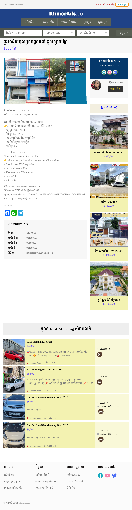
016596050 (105, 349)
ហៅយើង (115, 89)
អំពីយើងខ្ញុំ (9, 475)
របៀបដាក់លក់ (73, 475)
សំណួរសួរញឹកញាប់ (44, 488)
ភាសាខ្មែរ (122, 4)
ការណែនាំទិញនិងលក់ (45, 481)
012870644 (104, 377)
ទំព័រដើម (71, 488)
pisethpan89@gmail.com (110, 406)
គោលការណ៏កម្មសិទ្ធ (13, 488)
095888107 (32, 243)
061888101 (31, 248)
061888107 (31, 238)
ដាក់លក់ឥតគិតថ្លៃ (75, 481)
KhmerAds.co (24, 503)
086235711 (105, 403)
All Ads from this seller (109, 65)
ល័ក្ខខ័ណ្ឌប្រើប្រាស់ (12, 481)
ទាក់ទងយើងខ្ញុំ (42, 475)
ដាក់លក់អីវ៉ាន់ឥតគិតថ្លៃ (105, 4)
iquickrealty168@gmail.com (39, 253)
